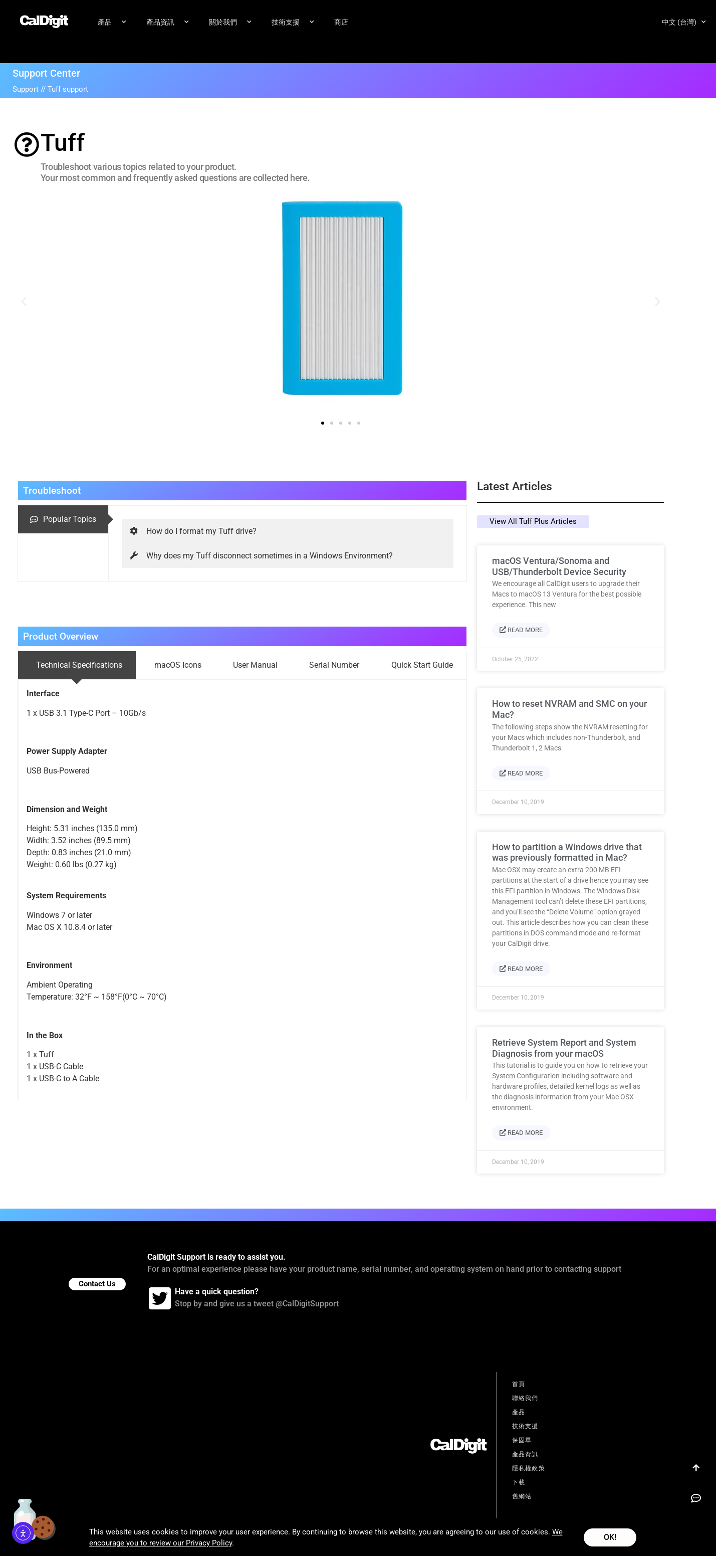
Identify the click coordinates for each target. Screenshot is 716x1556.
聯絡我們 (525, 1398)
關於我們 (230, 22)
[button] (24, 301)
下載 (519, 1482)
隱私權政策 (529, 1468)
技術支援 (293, 22)
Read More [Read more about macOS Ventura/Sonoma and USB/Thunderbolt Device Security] (521, 630)
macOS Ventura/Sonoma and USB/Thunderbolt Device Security (559, 566)
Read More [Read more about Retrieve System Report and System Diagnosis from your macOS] (521, 1133)
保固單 (522, 1440)
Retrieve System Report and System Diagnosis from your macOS (564, 1048)
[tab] (63, 520)
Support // (30, 89)
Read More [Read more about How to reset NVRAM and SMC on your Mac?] (521, 773)
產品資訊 (167, 22)
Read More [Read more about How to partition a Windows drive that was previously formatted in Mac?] (521, 969)
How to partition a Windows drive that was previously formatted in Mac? (567, 853)
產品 (112, 22)
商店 (341, 22)
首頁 (519, 1384)
